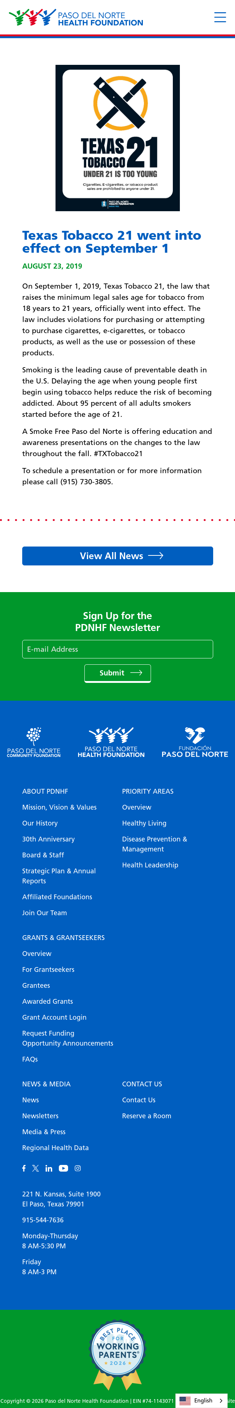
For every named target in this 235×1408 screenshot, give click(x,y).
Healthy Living (144, 823)
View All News (111, 555)
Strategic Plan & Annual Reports (59, 876)
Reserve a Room (146, 1116)
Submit (113, 672)
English (195, 1401)
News (30, 1100)
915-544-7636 (43, 1220)
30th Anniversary (48, 839)
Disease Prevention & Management (154, 844)
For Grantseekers (48, 970)
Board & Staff (43, 855)
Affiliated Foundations (57, 897)
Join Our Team (44, 913)
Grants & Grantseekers (63, 938)
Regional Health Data (55, 1148)
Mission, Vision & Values (59, 807)
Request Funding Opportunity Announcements (67, 1038)
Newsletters (40, 1116)
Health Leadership (150, 865)
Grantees (36, 986)
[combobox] (201, 1401)
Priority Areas (148, 791)
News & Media (46, 1084)
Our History (40, 823)
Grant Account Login (54, 1017)
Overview (136, 807)
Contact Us (142, 1084)
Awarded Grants (47, 1001)
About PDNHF (45, 791)
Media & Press (44, 1132)
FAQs (30, 1059)
